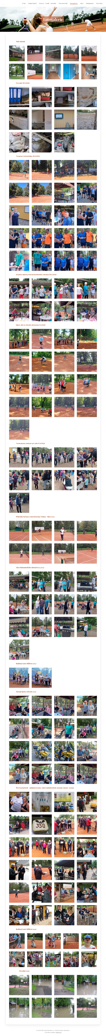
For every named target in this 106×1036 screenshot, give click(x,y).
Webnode (58, 1032)
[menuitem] (24, 3)
